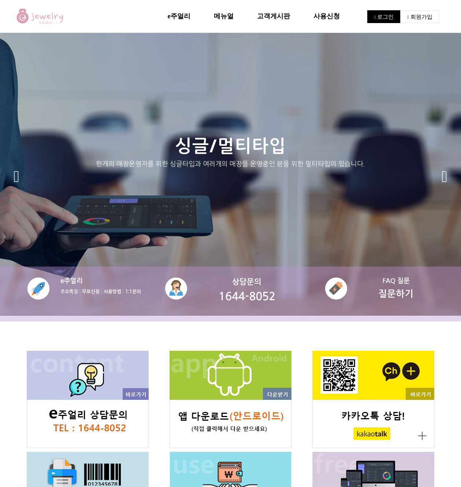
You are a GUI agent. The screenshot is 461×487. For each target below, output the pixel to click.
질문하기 (395, 293)
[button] (17, 177)
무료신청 (91, 291)
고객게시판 (273, 16)
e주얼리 (179, 16)
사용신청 (326, 16)
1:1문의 (133, 291)
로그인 (384, 16)
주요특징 (69, 291)
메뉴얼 (224, 16)
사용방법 (112, 291)
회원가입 (419, 16)
